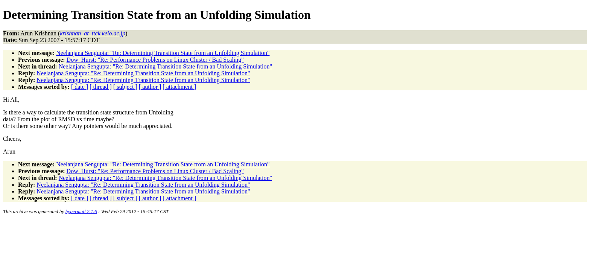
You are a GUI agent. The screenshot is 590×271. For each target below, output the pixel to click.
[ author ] (150, 87)
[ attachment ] (179, 87)
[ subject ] (125, 87)
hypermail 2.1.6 (81, 211)
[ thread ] (101, 87)
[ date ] (79, 87)
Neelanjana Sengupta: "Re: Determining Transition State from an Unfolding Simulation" (162, 53)
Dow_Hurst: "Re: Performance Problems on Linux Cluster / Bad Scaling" (155, 59)
